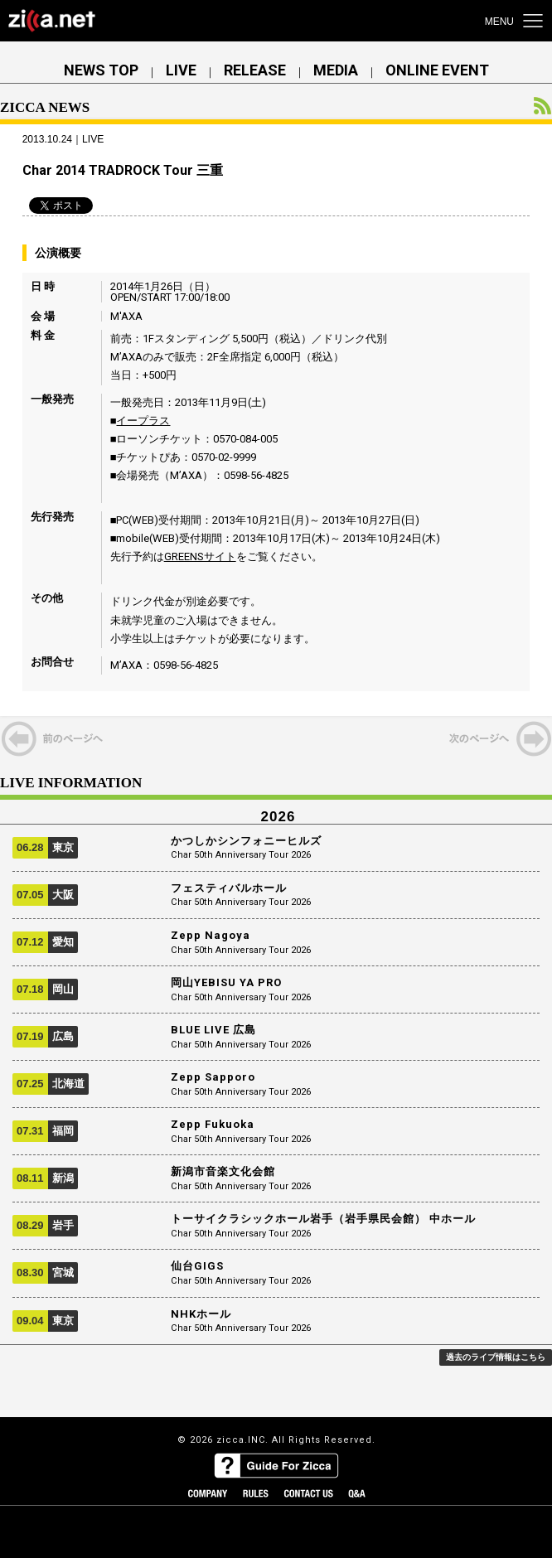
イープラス (143, 420)
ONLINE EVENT (437, 70)
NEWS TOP (101, 70)
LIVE (181, 70)
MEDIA (335, 70)
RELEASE (255, 70)
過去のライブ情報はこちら (495, 1357)
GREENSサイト (200, 556)
